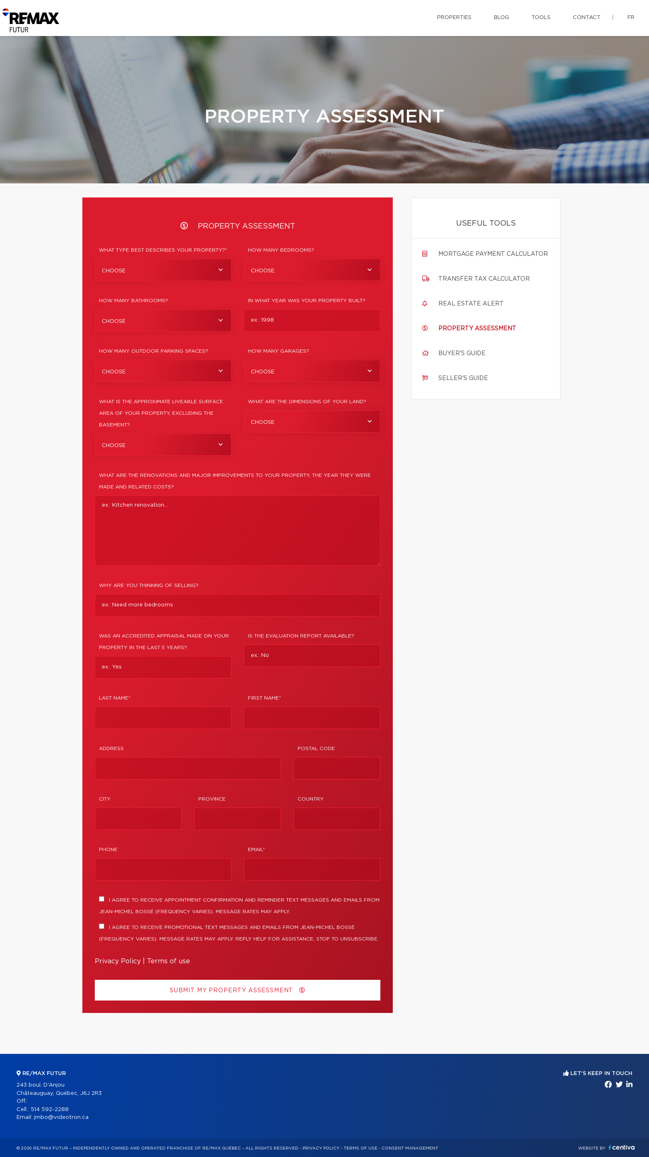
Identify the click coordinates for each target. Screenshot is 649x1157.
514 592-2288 (50, 1109)
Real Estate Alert (471, 304)
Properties (454, 17)
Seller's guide (463, 378)
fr (631, 17)
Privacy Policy (118, 961)
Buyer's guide (462, 353)
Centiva (621, 1147)
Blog (501, 17)
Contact (587, 17)
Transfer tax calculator (484, 279)
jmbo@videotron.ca (61, 1117)
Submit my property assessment (237, 990)
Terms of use (168, 961)
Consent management (410, 1148)
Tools (540, 17)
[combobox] (163, 270)
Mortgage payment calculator (493, 254)
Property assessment (477, 329)
